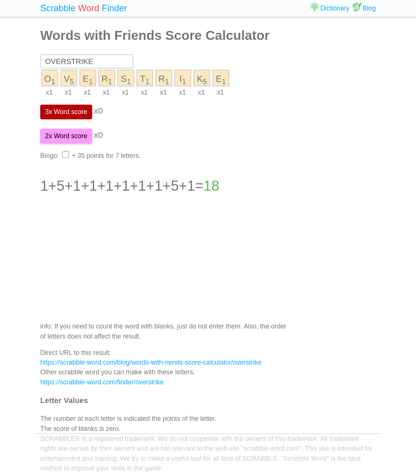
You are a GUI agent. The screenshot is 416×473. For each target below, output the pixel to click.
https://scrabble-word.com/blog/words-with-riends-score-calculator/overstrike (151, 362)
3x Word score (66, 111)
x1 (49, 92)
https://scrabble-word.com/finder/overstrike (102, 382)
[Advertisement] (164, 263)
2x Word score (66, 136)
